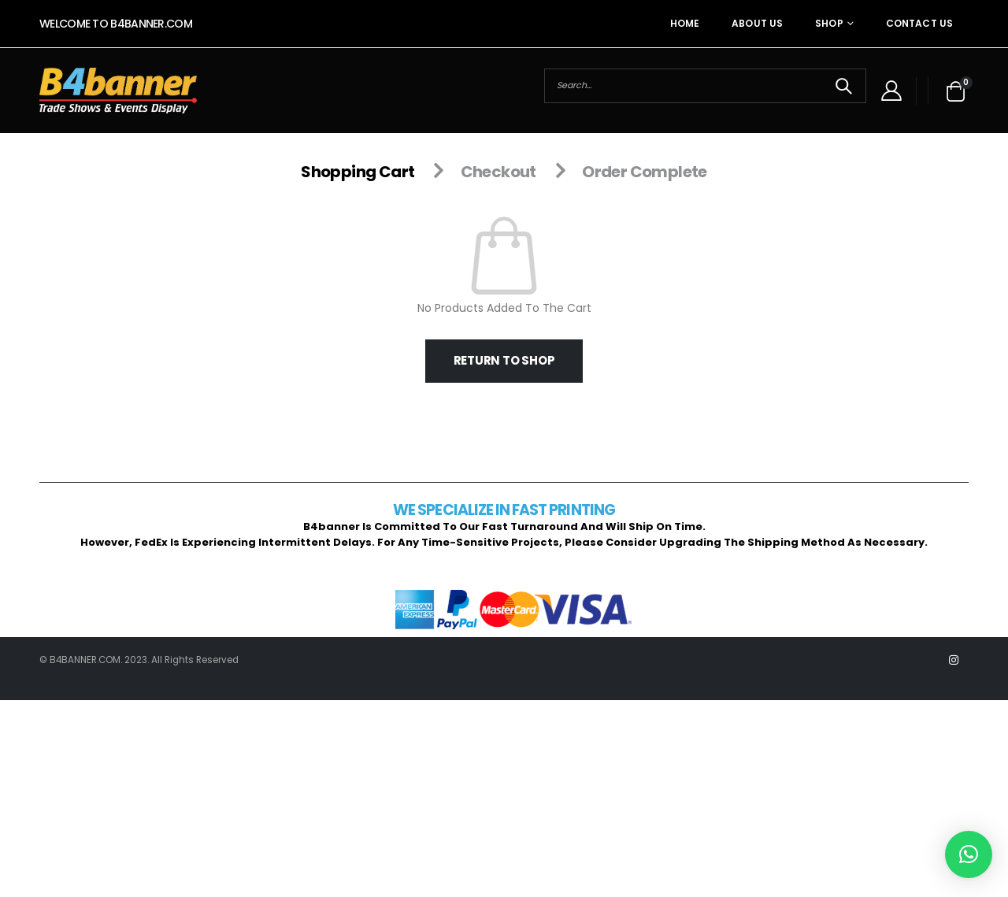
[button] (968, 854)
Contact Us (919, 23)
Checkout (498, 172)
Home (684, 23)
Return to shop (504, 360)
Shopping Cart (357, 172)
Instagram (953, 660)
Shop (829, 23)
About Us (757, 23)
